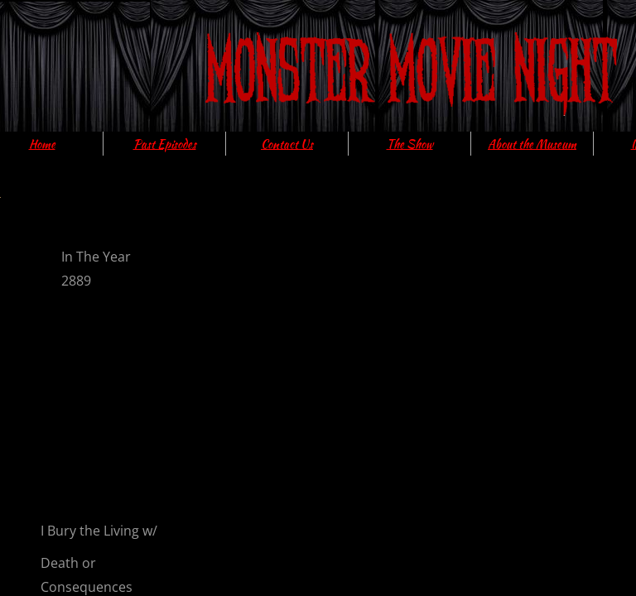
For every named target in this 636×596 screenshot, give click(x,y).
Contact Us (287, 144)
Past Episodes (164, 144)
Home (42, 144)
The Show (410, 144)
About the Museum (532, 144)
